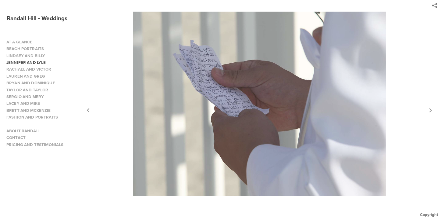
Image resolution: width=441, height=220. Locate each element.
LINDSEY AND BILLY (25, 56)
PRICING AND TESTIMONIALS (34, 145)
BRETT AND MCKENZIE (28, 110)
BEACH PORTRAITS (25, 49)
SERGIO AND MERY (25, 97)
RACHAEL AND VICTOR (29, 69)
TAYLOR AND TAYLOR (27, 90)
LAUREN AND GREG (25, 76)
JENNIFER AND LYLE (26, 62)
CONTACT (16, 138)
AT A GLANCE (19, 42)
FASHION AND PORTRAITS (32, 117)
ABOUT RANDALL (23, 131)
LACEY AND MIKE (23, 103)
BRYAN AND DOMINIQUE (30, 83)
